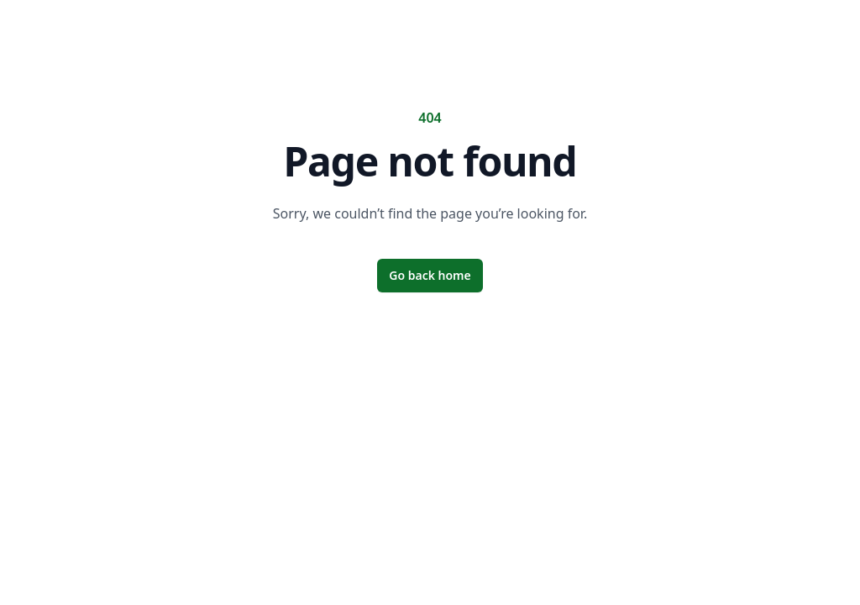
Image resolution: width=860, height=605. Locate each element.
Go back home (430, 275)
